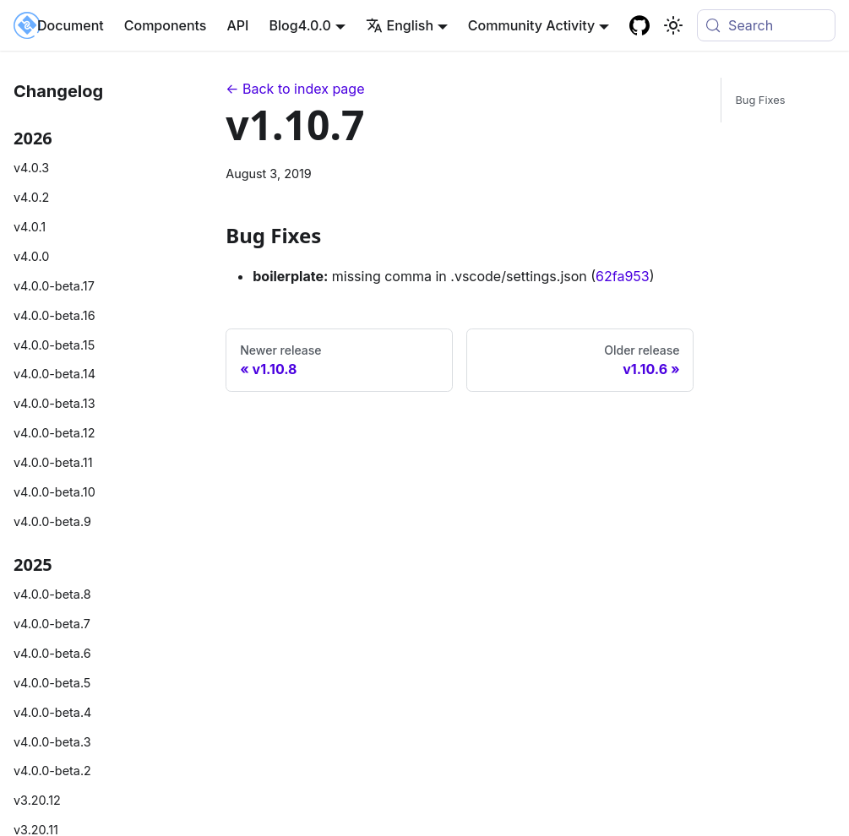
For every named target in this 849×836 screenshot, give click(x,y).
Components (165, 25)
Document (70, 25)
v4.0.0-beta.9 (52, 521)
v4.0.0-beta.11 (53, 462)
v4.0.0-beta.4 (52, 712)
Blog (283, 25)
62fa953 (623, 276)
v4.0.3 (31, 167)
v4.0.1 (30, 227)
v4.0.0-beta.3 (52, 742)
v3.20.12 (37, 800)
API (237, 25)
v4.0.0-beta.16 (54, 315)
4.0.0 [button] (314, 25)
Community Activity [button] (531, 25)
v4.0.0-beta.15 (54, 345)
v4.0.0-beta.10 (54, 492)
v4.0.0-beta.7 (52, 623)
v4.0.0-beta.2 (52, 770)
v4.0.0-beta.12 (54, 433)
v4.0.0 (31, 256)
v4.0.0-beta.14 (54, 373)
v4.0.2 (31, 197)
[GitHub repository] (639, 25)
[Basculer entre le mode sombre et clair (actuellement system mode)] (673, 25)
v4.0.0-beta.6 (52, 653)
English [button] (400, 25)
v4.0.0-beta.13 (54, 403)
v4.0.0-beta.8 (52, 594)
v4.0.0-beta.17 (54, 286)
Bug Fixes (760, 100)
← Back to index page (295, 88)
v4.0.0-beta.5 (52, 683)
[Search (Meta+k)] (766, 25)
